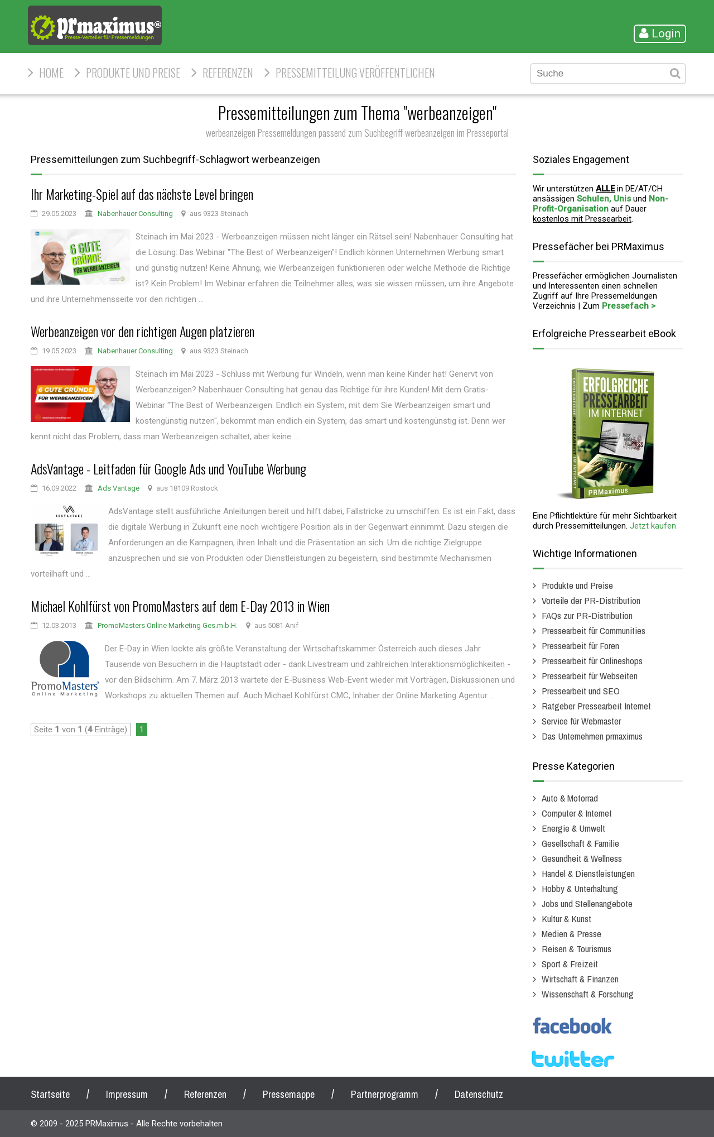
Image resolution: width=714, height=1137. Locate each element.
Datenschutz (479, 1094)
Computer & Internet (577, 813)
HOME (51, 72)
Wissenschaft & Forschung (588, 993)
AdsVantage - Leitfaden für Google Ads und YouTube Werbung (168, 468)
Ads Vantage (118, 488)
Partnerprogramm (384, 1094)
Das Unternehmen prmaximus (592, 736)
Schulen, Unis (604, 199)
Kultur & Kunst (566, 918)
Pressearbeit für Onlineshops (592, 660)
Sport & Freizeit (570, 963)
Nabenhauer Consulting (135, 213)
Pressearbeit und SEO (581, 690)
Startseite (50, 1094)
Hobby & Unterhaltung (580, 888)
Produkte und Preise (133, 72)
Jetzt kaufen (653, 526)
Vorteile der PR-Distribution (591, 600)
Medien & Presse (571, 933)
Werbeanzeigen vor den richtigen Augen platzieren (142, 331)
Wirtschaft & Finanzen (580, 978)
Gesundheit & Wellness (582, 858)
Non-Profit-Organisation (600, 204)
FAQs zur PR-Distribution (587, 615)
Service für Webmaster (581, 720)
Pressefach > (628, 306)
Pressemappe (289, 1094)
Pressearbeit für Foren (580, 645)
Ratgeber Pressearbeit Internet (596, 705)
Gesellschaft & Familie (580, 843)
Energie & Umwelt (573, 828)
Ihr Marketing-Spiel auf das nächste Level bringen (142, 194)
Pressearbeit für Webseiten (590, 675)
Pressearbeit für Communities (593, 630)
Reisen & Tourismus (576, 948)
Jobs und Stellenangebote (587, 903)
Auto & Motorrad (570, 797)
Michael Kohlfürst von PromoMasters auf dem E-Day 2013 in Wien (180, 606)
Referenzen (227, 72)
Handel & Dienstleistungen (588, 873)
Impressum (127, 1094)
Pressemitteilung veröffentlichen (355, 72)
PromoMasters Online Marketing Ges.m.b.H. (168, 625)
